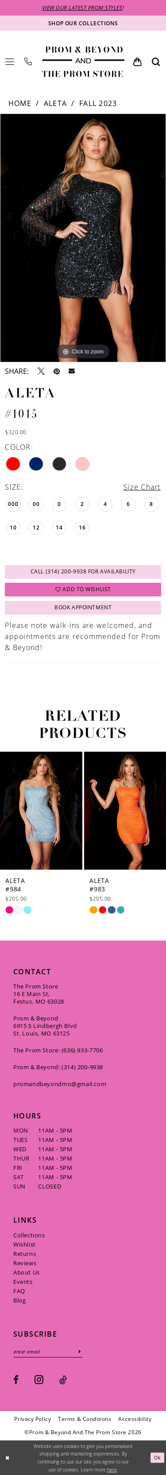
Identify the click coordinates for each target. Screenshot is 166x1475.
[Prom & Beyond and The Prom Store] (83, 62)
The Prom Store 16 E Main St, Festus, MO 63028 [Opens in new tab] (38, 993)
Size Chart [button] (142, 487)
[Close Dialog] (7, 1458)
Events (23, 1282)
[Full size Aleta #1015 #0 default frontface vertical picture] (83, 238)
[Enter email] (48, 1351)
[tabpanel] (83, 238)
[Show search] (156, 62)
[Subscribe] (80, 1351)
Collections (29, 1235)
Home (19, 103)
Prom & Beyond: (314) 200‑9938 (58, 1067)
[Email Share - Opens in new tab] (72, 371)
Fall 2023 (98, 103)
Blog (19, 1300)
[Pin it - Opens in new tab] (57, 371)
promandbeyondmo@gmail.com (59, 1084)
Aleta (55, 103)
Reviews (24, 1263)
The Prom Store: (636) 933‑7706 (58, 1050)
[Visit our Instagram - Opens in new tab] (39, 1379)
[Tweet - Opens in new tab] (41, 371)
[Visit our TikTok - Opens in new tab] (63, 1380)
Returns (24, 1254)
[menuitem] (9, 62)
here (112, 1469)
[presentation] (41, 811)
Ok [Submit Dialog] (157, 1457)
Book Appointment (83, 608)
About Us (26, 1272)
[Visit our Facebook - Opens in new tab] (16, 1380)
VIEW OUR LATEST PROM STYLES (82, 7)
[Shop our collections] (83, 23)
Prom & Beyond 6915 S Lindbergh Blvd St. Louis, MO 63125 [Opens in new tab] (45, 1025)
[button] (9, 62)
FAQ (19, 1291)
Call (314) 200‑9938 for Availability (83, 572)
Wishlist (24, 1244)
